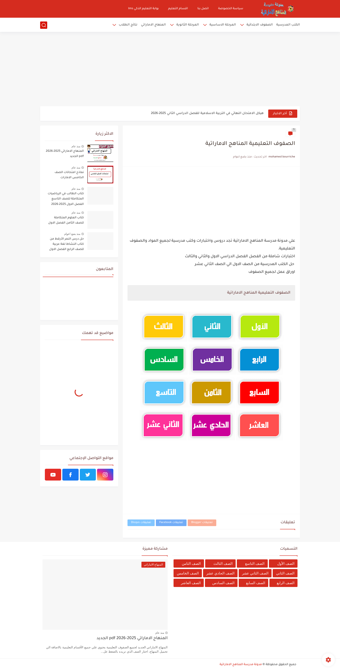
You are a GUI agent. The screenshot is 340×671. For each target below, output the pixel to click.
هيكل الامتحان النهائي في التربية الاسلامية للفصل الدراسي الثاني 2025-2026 (207, 113)
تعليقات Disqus (141, 522)
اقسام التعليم (178, 8)
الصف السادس (223, 583)
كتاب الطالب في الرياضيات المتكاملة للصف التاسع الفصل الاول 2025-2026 (66, 199)
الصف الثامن (191, 563)
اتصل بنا (203, 8)
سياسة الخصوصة (230, 8)
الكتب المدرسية (288, 25)
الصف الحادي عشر (220, 573)
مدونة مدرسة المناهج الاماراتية (241, 664)
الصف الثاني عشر (255, 573)
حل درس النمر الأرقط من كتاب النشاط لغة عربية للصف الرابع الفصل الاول (66, 244)
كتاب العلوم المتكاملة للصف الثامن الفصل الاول (66, 220)
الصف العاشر (191, 583)
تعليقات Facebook (171, 522)
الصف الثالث (223, 563)
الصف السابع (255, 583)
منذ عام (76, 146)
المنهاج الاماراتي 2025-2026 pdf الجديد (65, 154)
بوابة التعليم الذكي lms (143, 8)
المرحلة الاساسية (222, 25)
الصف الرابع (285, 583)
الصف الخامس (188, 573)
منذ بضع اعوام (72, 234)
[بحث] (43, 25)
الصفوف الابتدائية (259, 25)
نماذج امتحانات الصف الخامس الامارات (69, 175)
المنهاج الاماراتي (153, 25)
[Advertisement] (170, 70)
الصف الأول (285, 563)
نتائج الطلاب (128, 25)
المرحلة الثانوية (187, 25)
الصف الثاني (285, 573)
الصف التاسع (254, 563)
